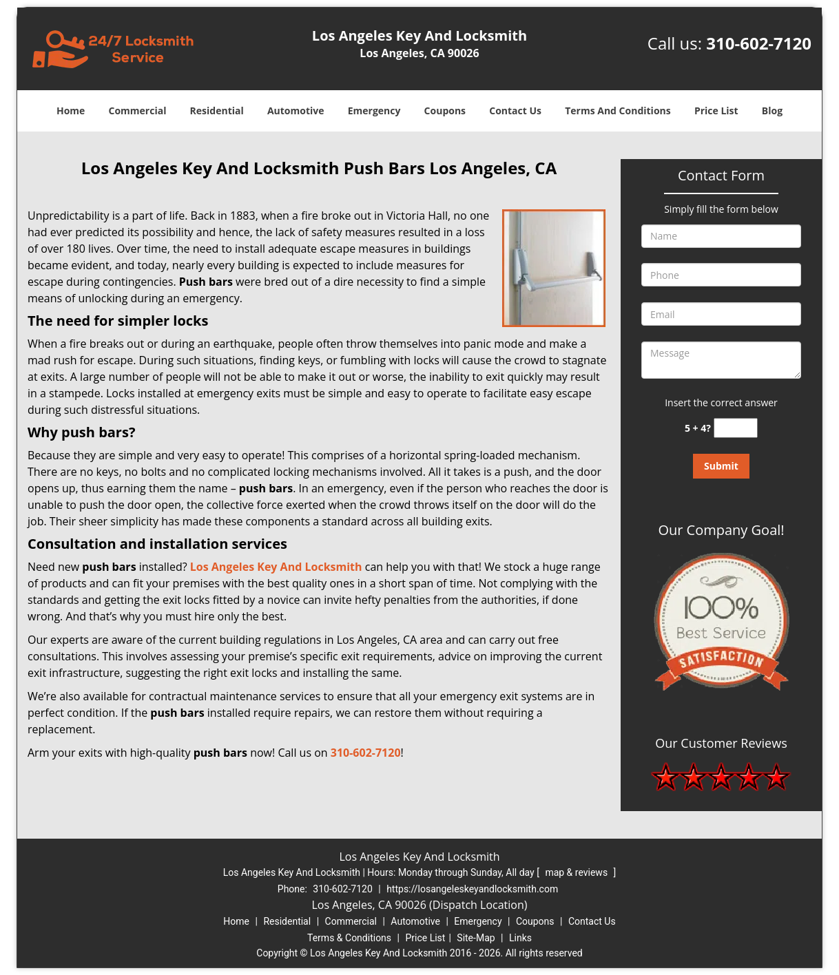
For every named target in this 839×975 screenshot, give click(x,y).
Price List (716, 110)
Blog (772, 110)
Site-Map (476, 937)
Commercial (138, 110)
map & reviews (577, 872)
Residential (217, 110)
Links (520, 937)
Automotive (295, 110)
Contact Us (515, 110)
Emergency (374, 110)
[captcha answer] (736, 428)
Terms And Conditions (618, 110)
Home (70, 110)
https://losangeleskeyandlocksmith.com (472, 888)
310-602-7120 (758, 43)
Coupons (445, 110)
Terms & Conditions (349, 937)
